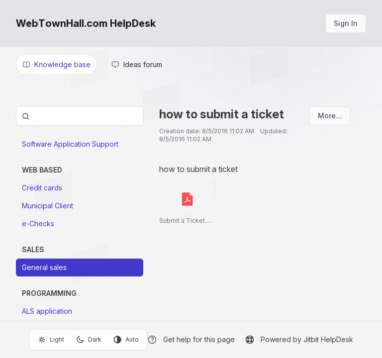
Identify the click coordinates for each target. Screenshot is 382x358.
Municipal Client (47, 205)
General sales (44, 267)
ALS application (47, 311)
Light (51, 340)
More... (330, 115)
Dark (88, 340)
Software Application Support (70, 144)
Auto (126, 340)
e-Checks (38, 223)
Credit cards (42, 187)
